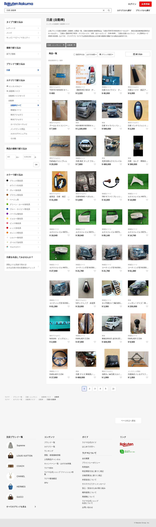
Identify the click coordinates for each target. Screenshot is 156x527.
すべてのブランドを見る (16, 507)
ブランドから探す (143, 10)
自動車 (71, 45)
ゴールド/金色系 (22, 242)
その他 (25, 138)
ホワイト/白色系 (22, 185)
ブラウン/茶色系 (22, 195)
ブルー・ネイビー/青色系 (22, 209)
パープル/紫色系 (22, 214)
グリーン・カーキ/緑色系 (22, 204)
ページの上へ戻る (128, 421)
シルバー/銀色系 (22, 237)
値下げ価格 (22, 54)
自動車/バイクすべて (23, 96)
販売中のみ (79, 54)
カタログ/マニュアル (25, 134)
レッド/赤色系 (22, 228)
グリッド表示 (106, 54)
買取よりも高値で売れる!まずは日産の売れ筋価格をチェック (22, 266)
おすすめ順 (91, 54)
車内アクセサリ (133, 87)
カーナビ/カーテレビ (25, 124)
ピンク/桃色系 (22, 223)
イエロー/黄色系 (22, 219)
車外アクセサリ (55, 87)
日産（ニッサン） (56, 45)
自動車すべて (25, 105)
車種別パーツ (80, 87)
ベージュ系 (22, 199)
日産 (22, 70)
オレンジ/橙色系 (22, 233)
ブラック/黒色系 (22, 181)
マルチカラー (22, 247)
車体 (77, 123)
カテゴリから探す (124, 10)
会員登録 (145, 4)
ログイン (132, 4)
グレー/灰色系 (22, 190)
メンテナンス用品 (134, 371)
